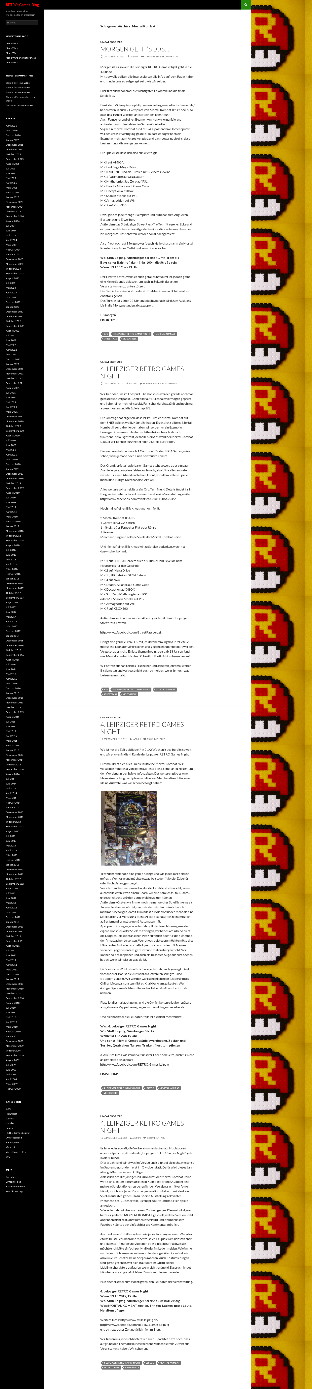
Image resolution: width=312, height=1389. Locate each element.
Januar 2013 (12, 864)
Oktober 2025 (13, 154)
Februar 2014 (13, 802)
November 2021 (14, 373)
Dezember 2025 (14, 144)
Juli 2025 (11, 168)
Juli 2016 (11, 664)
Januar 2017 (12, 635)
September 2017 (15, 597)
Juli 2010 (11, 1007)
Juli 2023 (11, 282)
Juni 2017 (11, 611)
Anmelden (11, 1176)
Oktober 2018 (13, 535)
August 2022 (13, 330)
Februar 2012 (13, 917)
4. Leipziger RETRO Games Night (131, 334)
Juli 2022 (11, 335)
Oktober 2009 (13, 1050)
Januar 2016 (12, 693)
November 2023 (14, 263)
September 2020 (15, 430)
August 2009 (13, 1060)
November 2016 (14, 645)
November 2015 (14, 702)
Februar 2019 (13, 521)
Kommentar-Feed (15, 1186)
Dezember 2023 (14, 259)
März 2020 (12, 459)
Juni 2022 (11, 340)
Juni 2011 (11, 955)
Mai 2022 (11, 344)
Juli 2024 (11, 225)
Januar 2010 (12, 1036)
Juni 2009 (11, 1069)
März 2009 (12, 1083)
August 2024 (13, 221)
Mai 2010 (11, 1017)
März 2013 (12, 855)
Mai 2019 (11, 507)
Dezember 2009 (14, 1041)
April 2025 (11, 182)
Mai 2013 (11, 845)
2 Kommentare (156, 739)
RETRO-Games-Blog (22, 5)
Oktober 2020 (13, 426)
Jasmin (134, 56)
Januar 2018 (12, 578)
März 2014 (12, 797)
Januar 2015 (12, 750)
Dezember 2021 (14, 368)
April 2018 (11, 564)
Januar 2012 (12, 921)
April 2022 (11, 349)
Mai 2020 (11, 449)
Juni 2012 (11, 898)
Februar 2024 (13, 249)
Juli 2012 (11, 893)
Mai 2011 (11, 960)
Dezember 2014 (14, 755)
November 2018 (14, 530)
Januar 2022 (12, 364)
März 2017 (12, 626)
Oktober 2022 (13, 321)
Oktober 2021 (13, 378)
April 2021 (11, 406)
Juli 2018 (11, 549)
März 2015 (12, 740)
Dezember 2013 (14, 812)
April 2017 (11, 621)
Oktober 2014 (13, 764)
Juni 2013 (11, 840)
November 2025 (14, 149)
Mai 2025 (11, 178)
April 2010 (11, 1021)
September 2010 (15, 998)
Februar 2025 (13, 192)
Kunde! (10, 1123)
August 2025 (13, 163)
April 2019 (11, 511)
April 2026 (11, 125)
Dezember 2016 (14, 640)
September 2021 (15, 383)
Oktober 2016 (13, 650)
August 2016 (13, 659)
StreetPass (110, 338)
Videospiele (12, 1142)
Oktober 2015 (13, 707)
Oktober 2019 (13, 483)
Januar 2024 (12, 254)
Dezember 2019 (14, 473)
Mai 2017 (11, 616)
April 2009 (11, 1079)
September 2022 (15, 325)
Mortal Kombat (165, 334)
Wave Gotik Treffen (16, 1151)
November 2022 (14, 316)
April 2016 (11, 678)
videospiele (129, 338)
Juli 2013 (11, 836)
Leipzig (9, 1128)
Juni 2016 (11, 669)
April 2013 (11, 850)
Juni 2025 (11, 173)
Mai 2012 (11, 902)
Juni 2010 (11, 1012)
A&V (8, 1109)
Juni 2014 (11, 783)
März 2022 (12, 354)
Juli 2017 (11, 607)
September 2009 (15, 1055)
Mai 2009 (11, 1074)
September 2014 (15, 769)
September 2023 (15, 273)
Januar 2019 (12, 526)
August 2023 (13, 278)
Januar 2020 (12, 468)
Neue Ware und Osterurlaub (21, 57)
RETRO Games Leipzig (17, 1132)
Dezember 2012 (14, 869)
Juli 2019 (11, 497)
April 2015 (11, 735)
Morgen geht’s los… (134, 49)
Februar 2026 (13, 135)
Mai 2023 (11, 287)
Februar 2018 (13, 573)
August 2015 (13, 716)
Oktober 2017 (13, 592)
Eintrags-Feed (13, 1181)
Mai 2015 (11, 731)
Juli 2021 (11, 392)
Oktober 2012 (13, 878)
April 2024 (11, 240)
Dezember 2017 (14, 583)
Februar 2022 (13, 359)
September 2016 (15, 654)
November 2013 (14, 816)
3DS (106, 334)
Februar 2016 (13, 688)
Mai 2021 (11, 402)
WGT (9, 1156)
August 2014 (13, 774)
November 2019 (14, 478)
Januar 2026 (12, 139)
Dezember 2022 (14, 311)
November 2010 (14, 988)
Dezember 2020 (14, 416)
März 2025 (12, 187)
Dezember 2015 (14, 697)
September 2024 (15, 216)
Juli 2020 (11, 440)
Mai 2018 (11, 559)
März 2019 (12, 516)
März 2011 (12, 969)
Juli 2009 (11, 1064)
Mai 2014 (11, 788)
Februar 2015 (13, 745)
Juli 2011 (11, 950)
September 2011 (15, 940)
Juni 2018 (11, 554)
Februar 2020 (13, 464)
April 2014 (11, 793)
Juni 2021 (11, 397)
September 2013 (15, 826)
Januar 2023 (12, 306)
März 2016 (12, 683)
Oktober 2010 (13, 993)
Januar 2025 (12, 197)
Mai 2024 (11, 235)
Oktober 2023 (13, 268)
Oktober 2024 (13, 211)
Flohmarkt (11, 1113)
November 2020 (14, 421)
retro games (111, 1367)
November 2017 (14, 588)
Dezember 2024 (14, 201)
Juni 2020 (11, 445)
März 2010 (12, 1026)
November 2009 (14, 1045)
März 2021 (12, 411)
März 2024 (12, 244)
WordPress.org (14, 1191)
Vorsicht (10, 1147)
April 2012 (11, 907)
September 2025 (15, 159)
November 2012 (14, 874)
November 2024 (14, 206)
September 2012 (15, 883)
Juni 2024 (11, 230)
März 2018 (12, 569)
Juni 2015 (11, 726)
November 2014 (14, 759)
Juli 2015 (11, 721)
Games (10, 1118)
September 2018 (15, 540)
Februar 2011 (13, 974)
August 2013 (13, 831)
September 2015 (15, 712)
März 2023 (12, 297)
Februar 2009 (13, 1088)
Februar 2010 (13, 1031)
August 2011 (13, 945)
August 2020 (13, 435)
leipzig (150, 1088)
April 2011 (11, 964)
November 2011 (14, 931)
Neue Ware (12, 43)
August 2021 (13, 387)
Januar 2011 (12, 979)
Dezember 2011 (14, 926)
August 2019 (13, 492)
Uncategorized (111, 42)
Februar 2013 (13, 859)
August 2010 (13, 1002)
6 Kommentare (156, 1137)
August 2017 (13, 602)
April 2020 (11, 454)
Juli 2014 (11, 778)
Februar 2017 (13, 631)
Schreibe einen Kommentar (161, 56)
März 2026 (12, 130)
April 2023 (11, 292)
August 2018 (13, 545)
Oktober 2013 (13, 821)
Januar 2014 (12, 807)
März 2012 (12, 912)
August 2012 (13, 888)
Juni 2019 (11, 502)
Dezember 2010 (14, 983)
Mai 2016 (11, 673)
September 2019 (15, 488)
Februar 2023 (13, 302)
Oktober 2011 (13, 936)
